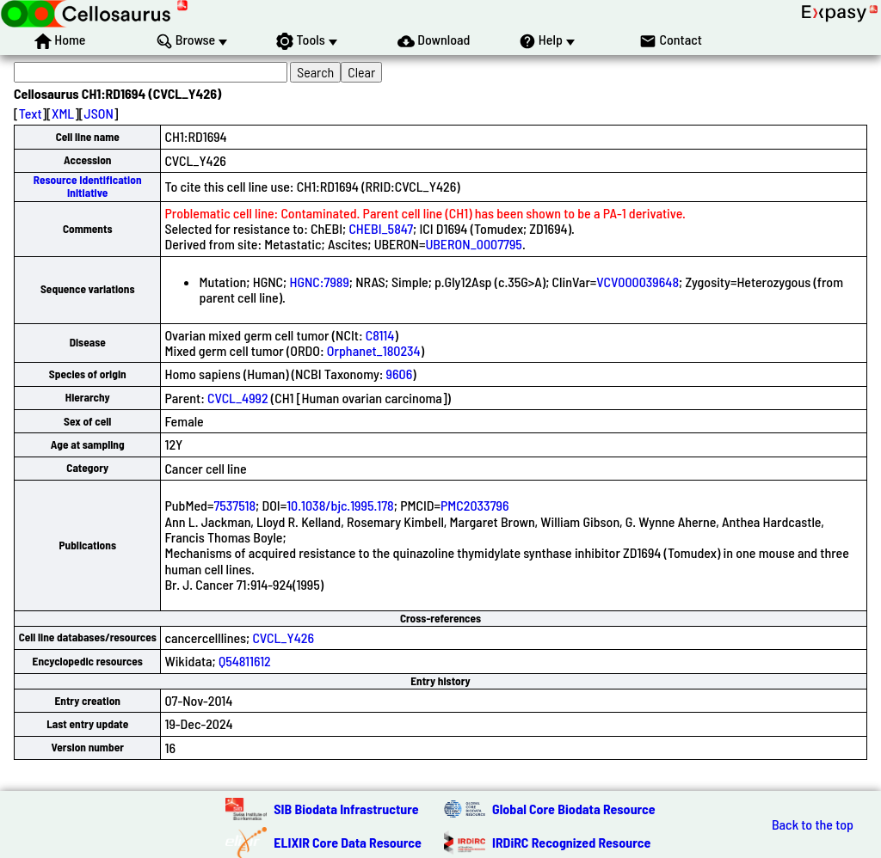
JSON (99, 113)
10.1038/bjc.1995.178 (340, 505)
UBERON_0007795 (473, 244)
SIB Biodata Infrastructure (346, 808)
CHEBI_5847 (380, 228)
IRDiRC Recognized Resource (571, 842)
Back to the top (812, 824)
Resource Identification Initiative (88, 186)
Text (30, 113)
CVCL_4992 (237, 397)
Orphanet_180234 (374, 350)
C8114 (380, 335)
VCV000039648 (637, 281)
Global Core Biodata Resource (574, 808)
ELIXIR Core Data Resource (348, 842)
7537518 (234, 505)
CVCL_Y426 (283, 637)
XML (63, 113)
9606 (399, 373)
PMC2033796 (474, 505)
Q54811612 (245, 661)
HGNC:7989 (318, 281)
